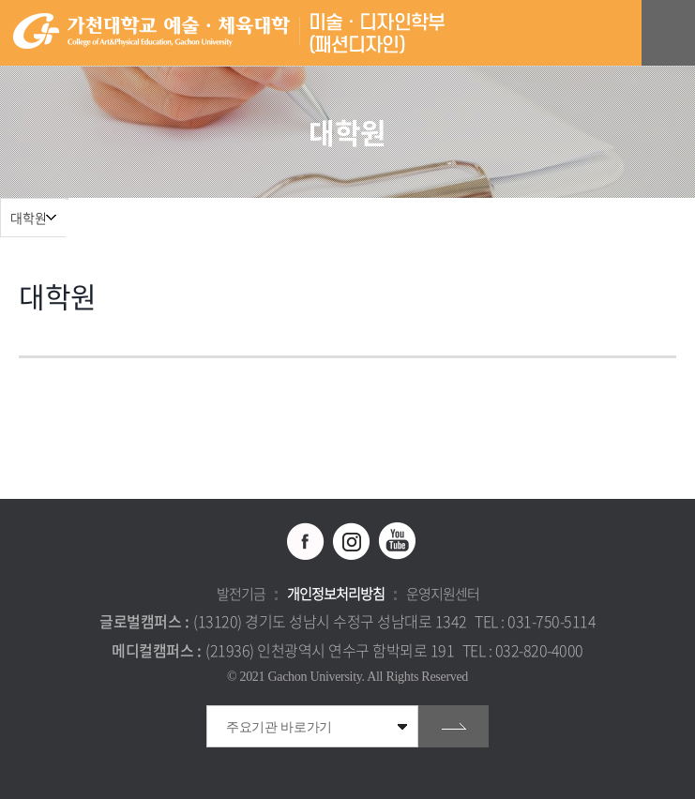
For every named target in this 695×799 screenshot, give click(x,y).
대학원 (28, 217)
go (453, 726)
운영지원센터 (442, 593)
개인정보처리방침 (336, 593)
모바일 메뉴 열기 (671, 33)
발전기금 (241, 593)
